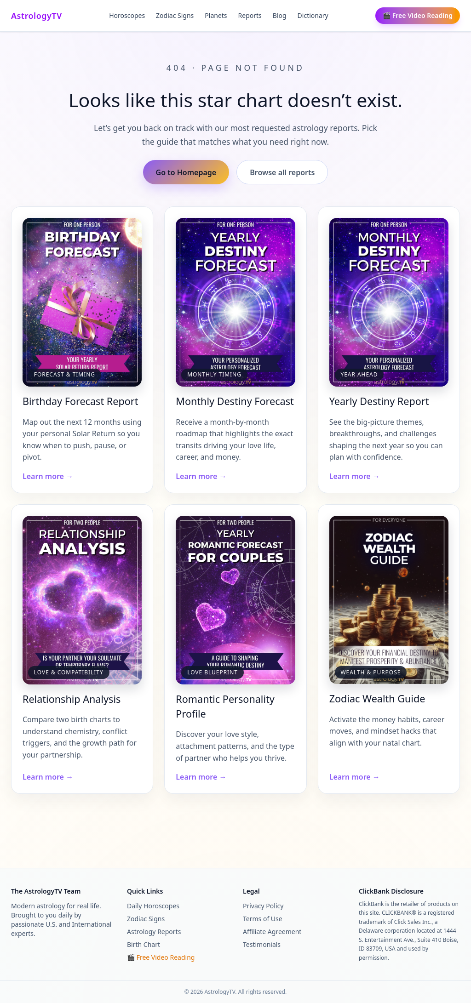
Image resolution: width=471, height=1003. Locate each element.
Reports (250, 15)
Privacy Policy (263, 905)
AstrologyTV (36, 15)
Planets (216, 15)
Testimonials (262, 944)
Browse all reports (282, 172)
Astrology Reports (154, 931)
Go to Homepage (186, 172)
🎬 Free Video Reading (418, 15)
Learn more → (48, 476)
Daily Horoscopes (153, 905)
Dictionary (313, 15)
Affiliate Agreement (272, 931)
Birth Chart (143, 944)
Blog (280, 15)
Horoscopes (127, 15)
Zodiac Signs (175, 15)
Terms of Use (262, 918)
